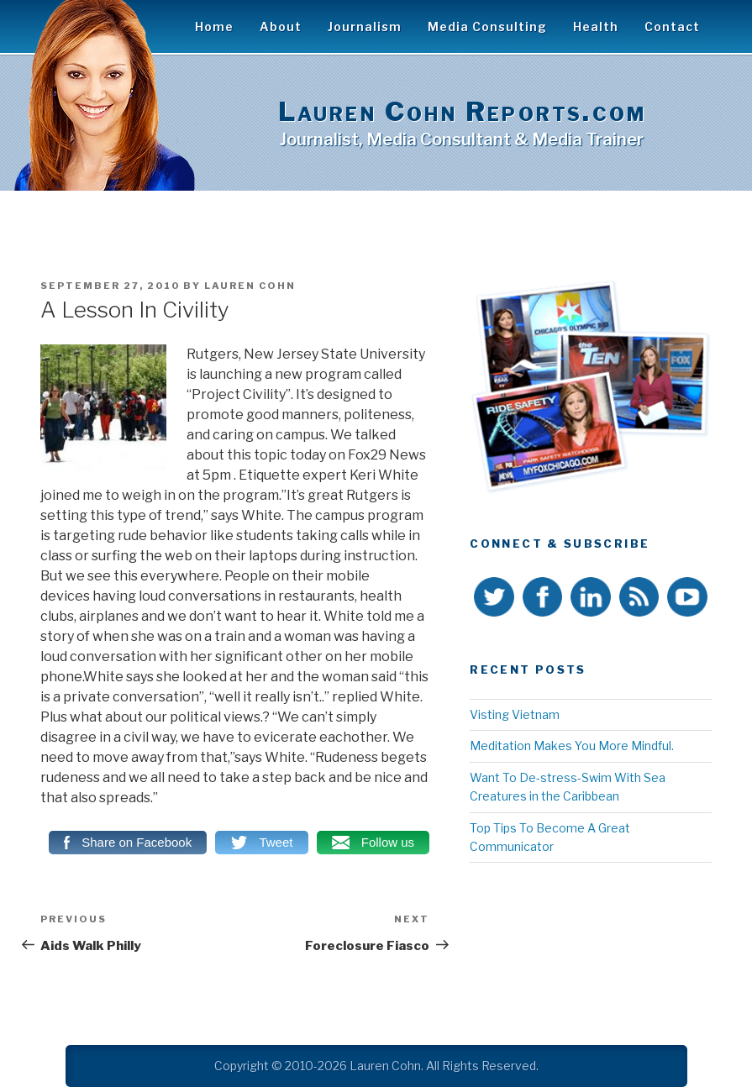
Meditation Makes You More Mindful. (572, 745)
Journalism (365, 26)
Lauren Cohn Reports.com (462, 111)
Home (214, 26)
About (281, 26)
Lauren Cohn (250, 285)
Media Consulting (487, 26)
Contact (672, 26)
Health (595, 26)
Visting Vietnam (515, 714)
